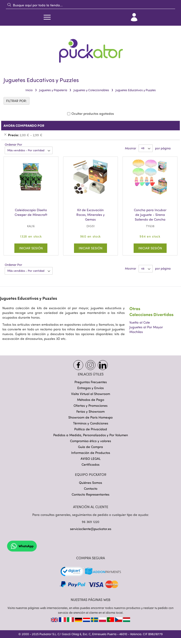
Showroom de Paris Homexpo (90, 417)
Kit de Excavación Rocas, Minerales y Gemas (90, 214)
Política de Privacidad (90, 429)
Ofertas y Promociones (90, 405)
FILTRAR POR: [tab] (16, 101)
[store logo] (90, 47)
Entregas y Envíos (90, 388)
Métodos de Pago (90, 400)
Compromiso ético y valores (90, 441)
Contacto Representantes (90, 494)
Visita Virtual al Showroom (90, 394)
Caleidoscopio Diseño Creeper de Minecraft (31, 212)
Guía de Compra (90, 447)
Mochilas (136, 332)
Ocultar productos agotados (92, 113)
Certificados (90, 464)
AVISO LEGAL (91, 459)
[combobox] (90, 5)
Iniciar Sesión (31, 248)
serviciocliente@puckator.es (90, 529)
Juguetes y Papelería (53, 90)
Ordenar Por (13, 144)
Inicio (29, 90)
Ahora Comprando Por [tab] (24, 125)
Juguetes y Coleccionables (91, 90)
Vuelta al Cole (139, 322)
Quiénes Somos (90, 483)
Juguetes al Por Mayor (146, 327)
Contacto (90, 488)
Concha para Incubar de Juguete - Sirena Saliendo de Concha (150, 214)
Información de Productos (90, 453)
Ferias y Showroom (90, 411)
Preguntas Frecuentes (90, 382)
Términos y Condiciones (90, 423)
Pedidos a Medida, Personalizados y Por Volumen (90, 435)
